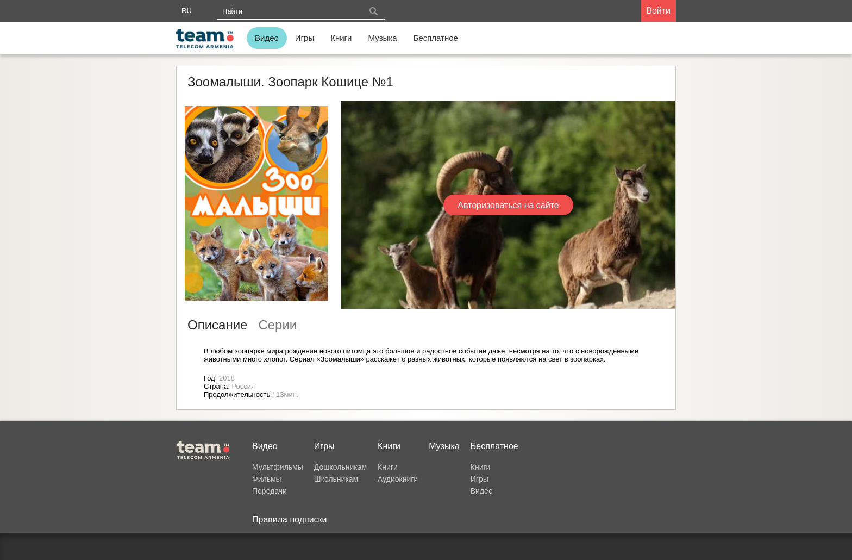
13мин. (287, 394)
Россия (243, 386)
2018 (227, 378)
